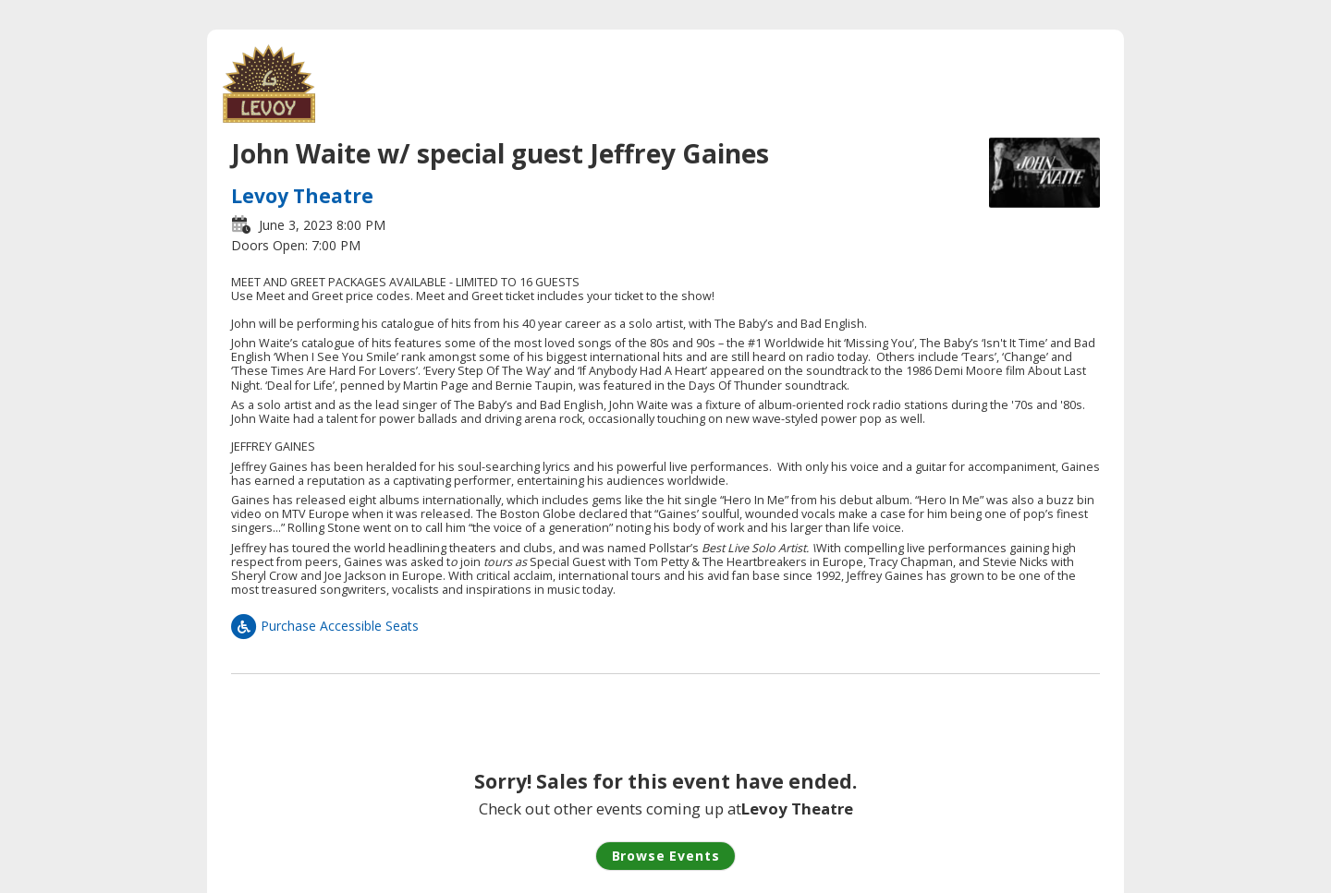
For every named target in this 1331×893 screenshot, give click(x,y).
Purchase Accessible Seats (325, 625)
